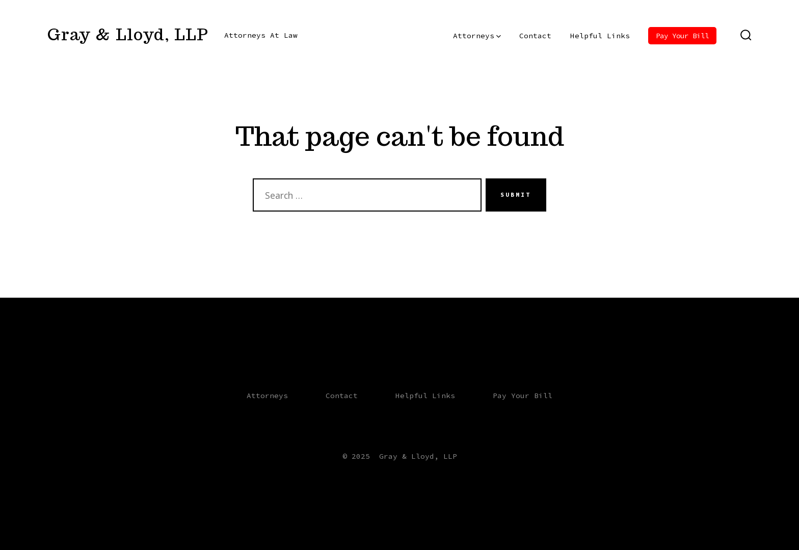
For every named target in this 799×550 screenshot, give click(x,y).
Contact (535, 35)
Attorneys (477, 35)
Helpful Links (600, 35)
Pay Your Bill (682, 35)
